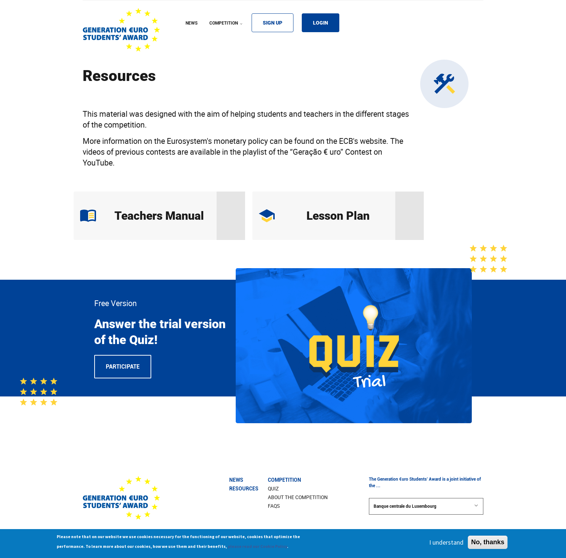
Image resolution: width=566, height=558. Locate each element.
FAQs (274, 506)
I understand (446, 544)
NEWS (191, 23)
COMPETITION (226, 28)
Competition (284, 480)
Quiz (273, 488)
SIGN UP (272, 23)
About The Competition (298, 497)
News (236, 480)
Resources (243, 489)
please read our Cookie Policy (257, 547)
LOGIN (320, 23)
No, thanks (487, 543)
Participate (123, 366)
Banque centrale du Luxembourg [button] (426, 506)
